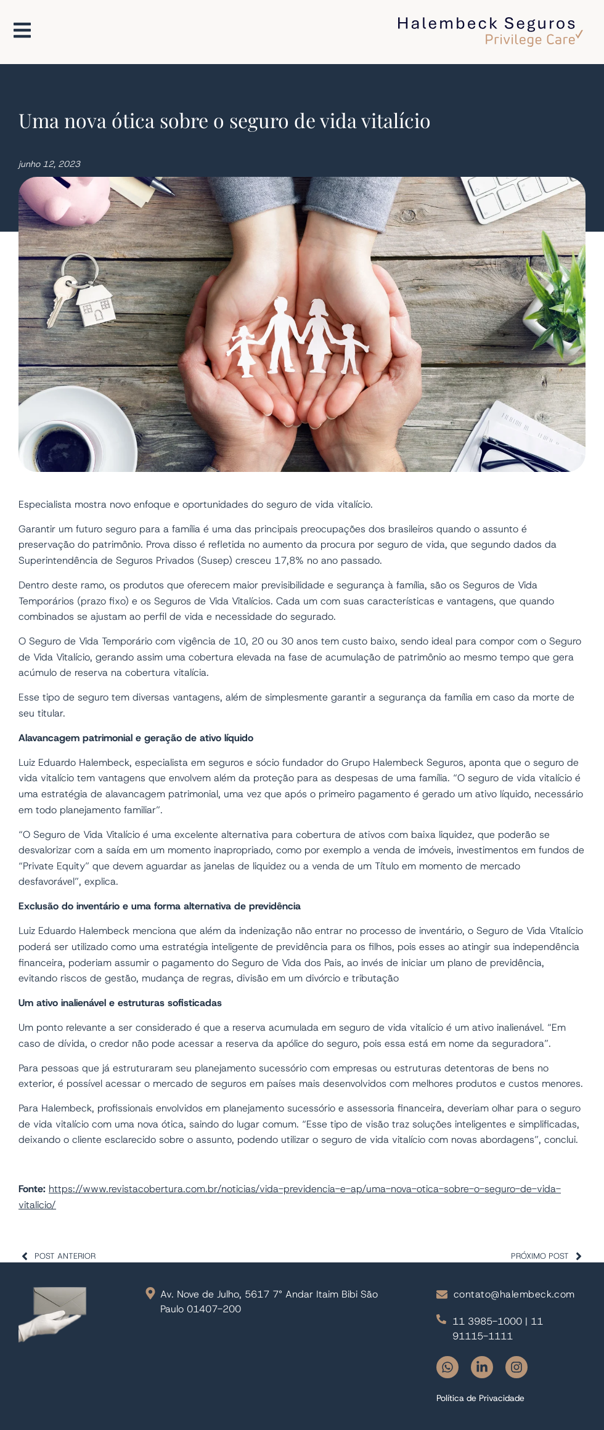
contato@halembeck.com (514, 1294)
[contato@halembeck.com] (441, 1294)
